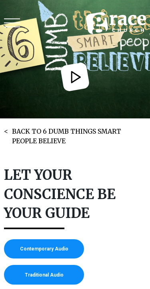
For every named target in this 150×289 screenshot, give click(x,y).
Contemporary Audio (44, 249)
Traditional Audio (44, 275)
